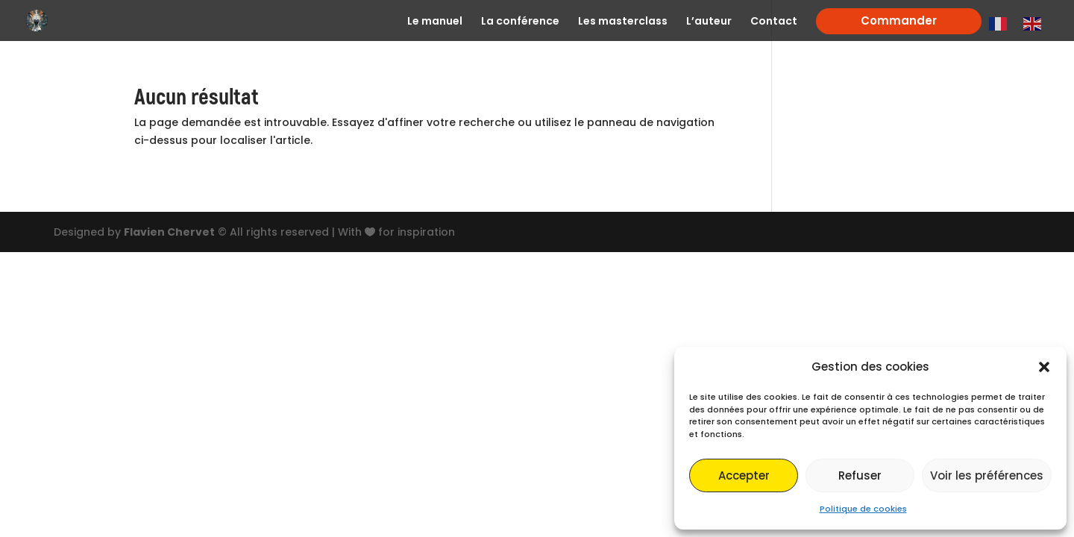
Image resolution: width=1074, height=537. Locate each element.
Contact (773, 22)
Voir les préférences (986, 475)
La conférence (520, 22)
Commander (899, 20)
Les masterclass (623, 22)
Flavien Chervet (169, 231)
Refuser (860, 475)
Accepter (744, 475)
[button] (1044, 366)
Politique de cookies (863, 509)
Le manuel (434, 22)
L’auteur (709, 22)
